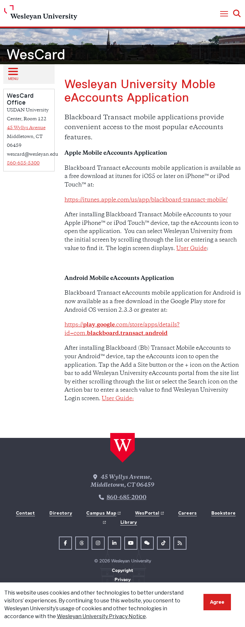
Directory (60, 513)
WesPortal (147, 513)
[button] (224, 14)
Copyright (122, 570)
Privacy (122, 579)
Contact (25, 513)
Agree (217, 602)
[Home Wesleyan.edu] (40, 14)
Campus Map (101, 513)
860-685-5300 (23, 163)
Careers (187, 513)
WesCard (36, 54)
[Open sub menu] (13, 74)
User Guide (191, 248)
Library (128, 522)
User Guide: (118, 399)
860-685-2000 (127, 497)
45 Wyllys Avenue (26, 128)
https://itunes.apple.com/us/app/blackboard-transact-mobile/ (146, 200)
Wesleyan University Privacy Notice (101, 616)
